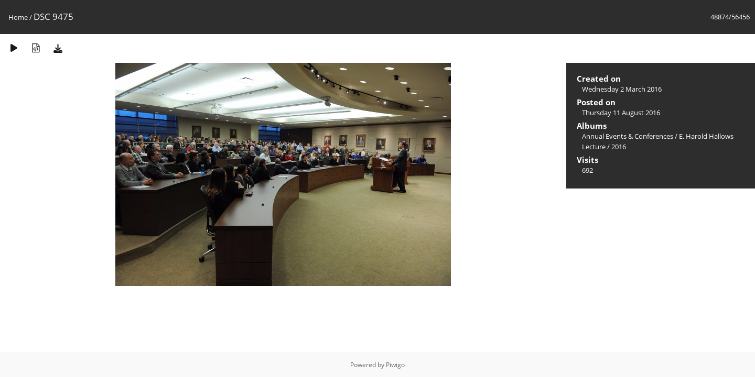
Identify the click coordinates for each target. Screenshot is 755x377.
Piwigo (395, 364)
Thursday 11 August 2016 (621, 112)
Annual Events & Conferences (627, 136)
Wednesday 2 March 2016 (622, 89)
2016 (618, 146)
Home (18, 17)
